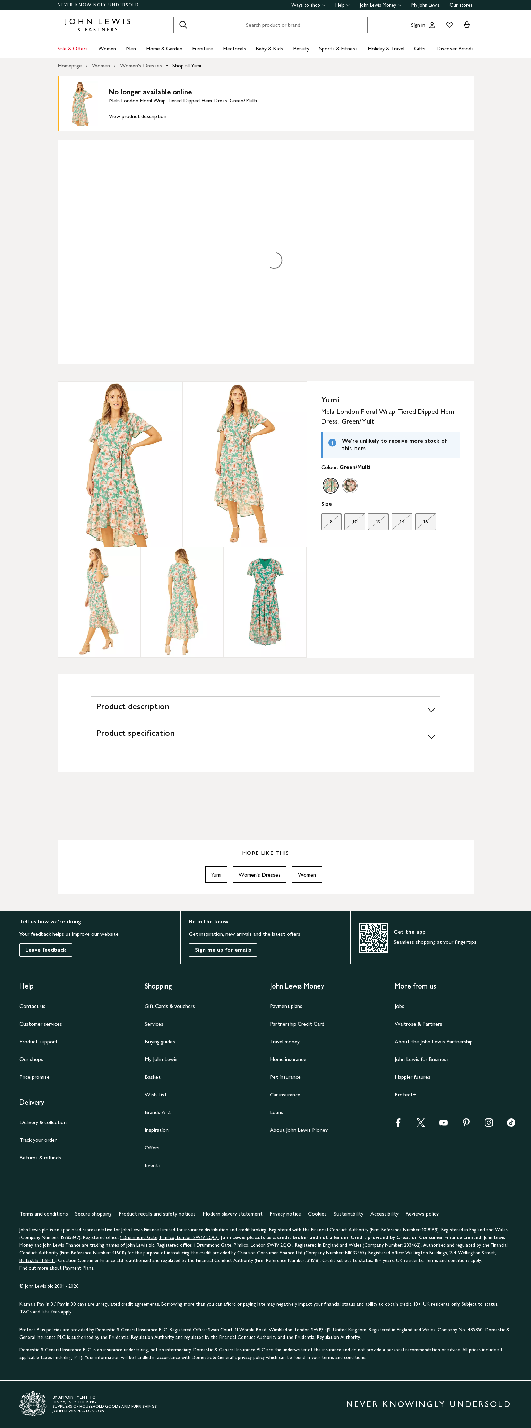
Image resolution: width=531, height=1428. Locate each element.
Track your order (38, 1140)
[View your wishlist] (448, 25)
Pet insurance (285, 1076)
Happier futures (412, 1076)
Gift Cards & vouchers (170, 1006)
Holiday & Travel (386, 48)
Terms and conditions (43, 1213)
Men (131, 48)
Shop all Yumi (186, 65)
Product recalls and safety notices (157, 1213)
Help (342, 5)
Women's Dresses (141, 65)
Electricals (234, 48)
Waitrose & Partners (418, 1023)
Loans (276, 1112)
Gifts (420, 48)
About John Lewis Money (299, 1129)
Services (154, 1023)
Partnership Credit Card (297, 1023)
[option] (330, 485)
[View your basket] (467, 25)
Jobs (399, 1006)
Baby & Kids (269, 48)
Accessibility (384, 1213)
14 (398, 523)
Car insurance (285, 1094)
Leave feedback (45, 950)
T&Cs (25, 1312)
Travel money (285, 1041)
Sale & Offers (73, 48)
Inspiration (157, 1129)
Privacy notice (285, 1213)
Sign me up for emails (223, 950)
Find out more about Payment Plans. (56, 1268)
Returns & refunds (40, 1157)
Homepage (70, 65)
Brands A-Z (158, 1112)
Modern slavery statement (233, 1213)
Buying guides (160, 1041)
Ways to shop (308, 5)
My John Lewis (425, 5)
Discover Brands (455, 48)
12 (374, 523)
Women (107, 48)
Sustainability (348, 1213)
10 (350, 523)
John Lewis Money (381, 5)
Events (153, 1165)
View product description (137, 116)
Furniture (202, 48)
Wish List (156, 1094)
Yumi (216, 874)
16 (421, 523)
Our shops (31, 1059)
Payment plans (286, 1006)
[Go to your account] (432, 25)
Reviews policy (422, 1213)
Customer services (40, 1023)
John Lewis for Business (422, 1059)
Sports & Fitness (338, 48)
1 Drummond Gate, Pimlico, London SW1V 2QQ (169, 1237)
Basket (153, 1076)
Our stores (460, 5)
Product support (38, 1041)
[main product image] (87, 103)
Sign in (418, 24)
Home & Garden (164, 48)
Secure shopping (93, 1213)
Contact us (32, 1006)
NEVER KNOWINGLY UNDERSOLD (98, 4)
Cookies (317, 1213)
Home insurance (288, 1059)
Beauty (301, 48)
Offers (152, 1147)
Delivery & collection (43, 1122)
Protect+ (405, 1094)
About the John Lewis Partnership (434, 1041)
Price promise (34, 1076)
